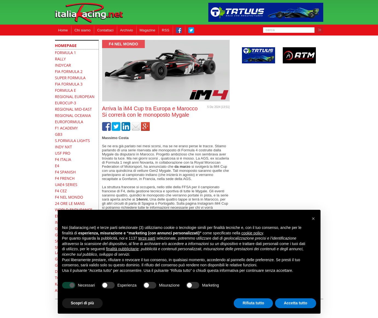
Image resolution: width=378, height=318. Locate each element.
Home (63, 30)
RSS (165, 30)
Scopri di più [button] (82, 303)
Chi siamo (82, 30)
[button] (313, 218)
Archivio (126, 30)
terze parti (146, 238)
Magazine (147, 30)
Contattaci (105, 30)
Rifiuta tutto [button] (253, 303)
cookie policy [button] (252, 233)
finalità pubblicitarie (122, 249)
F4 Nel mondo (123, 44)
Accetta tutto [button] (295, 303)
